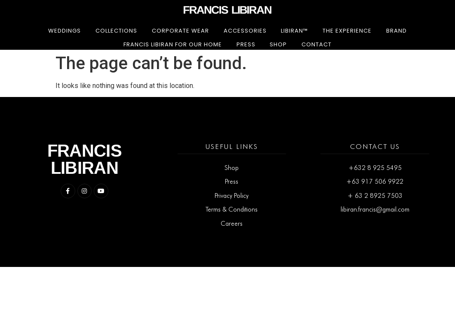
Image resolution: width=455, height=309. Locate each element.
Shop (278, 44)
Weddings (64, 31)
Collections (116, 31)
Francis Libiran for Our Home (172, 44)
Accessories (245, 31)
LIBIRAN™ (294, 31)
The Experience (347, 31)
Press (246, 44)
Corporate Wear (180, 31)
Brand (396, 31)
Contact (316, 44)
